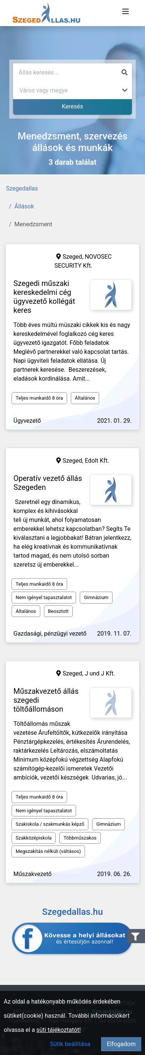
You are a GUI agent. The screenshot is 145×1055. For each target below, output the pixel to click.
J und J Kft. (100, 673)
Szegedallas (22, 188)
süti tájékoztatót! (59, 1029)
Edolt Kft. (97, 460)
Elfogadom (121, 1044)
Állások (24, 206)
